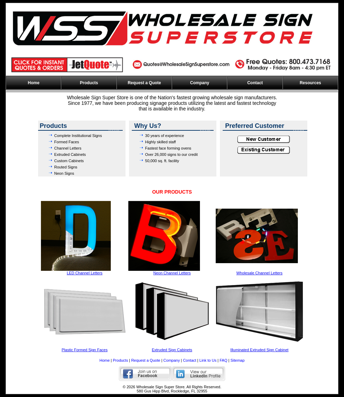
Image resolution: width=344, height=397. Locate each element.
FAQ (223, 360)
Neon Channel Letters (172, 273)
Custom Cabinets (69, 161)
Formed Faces (66, 142)
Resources (310, 82)
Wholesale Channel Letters (259, 273)
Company (199, 82)
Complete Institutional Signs (78, 135)
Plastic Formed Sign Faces (84, 350)
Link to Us (207, 360)
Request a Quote (144, 82)
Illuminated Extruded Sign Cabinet (259, 350)
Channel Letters (67, 148)
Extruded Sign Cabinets (172, 350)
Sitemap (237, 360)
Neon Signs (64, 173)
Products (89, 82)
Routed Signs (65, 167)
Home (33, 82)
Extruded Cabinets (70, 154)
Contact (255, 82)
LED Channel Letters (84, 273)
